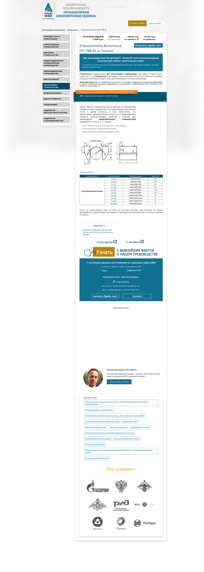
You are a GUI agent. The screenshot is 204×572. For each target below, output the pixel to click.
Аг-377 (113, 184)
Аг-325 (113, 182)
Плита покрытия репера (95, 444)
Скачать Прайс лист (105, 296)
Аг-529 (113, 193)
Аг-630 (113, 195)
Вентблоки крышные (118, 427)
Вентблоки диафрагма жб (95, 427)
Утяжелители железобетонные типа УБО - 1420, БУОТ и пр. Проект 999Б (114, 416)
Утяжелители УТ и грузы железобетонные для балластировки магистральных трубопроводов (116, 403)
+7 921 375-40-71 (154, 4)
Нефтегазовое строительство (53, 30)
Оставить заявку (137, 23)
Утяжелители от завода (140, 427)
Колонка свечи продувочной (97, 458)
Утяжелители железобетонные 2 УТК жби (102, 421)
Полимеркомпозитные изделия (98, 439)
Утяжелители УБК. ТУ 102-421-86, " (99, 410)
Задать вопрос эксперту (119, 382)
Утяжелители (73, 30)
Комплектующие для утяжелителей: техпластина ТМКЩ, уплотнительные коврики (98, 232)
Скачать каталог (87, 172)
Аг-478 (113, 190)
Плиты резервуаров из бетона (126, 439)
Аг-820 (113, 201)
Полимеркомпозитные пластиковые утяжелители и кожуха (109, 433)
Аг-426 (113, 187)
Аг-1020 (114, 204)
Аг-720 (113, 198)
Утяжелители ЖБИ (130, 421)
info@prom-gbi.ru (115, 9)
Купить (137, 296)
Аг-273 (113, 179)
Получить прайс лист (148, 45)
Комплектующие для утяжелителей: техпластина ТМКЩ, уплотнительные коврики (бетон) (118, 451)
